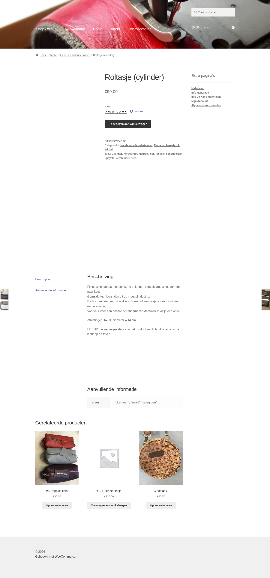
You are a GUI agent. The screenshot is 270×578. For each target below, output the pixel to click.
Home (98, 29)
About (115, 29)
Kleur (108, 106)
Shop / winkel (46, 29)
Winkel (53, 55)
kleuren (143, 153)
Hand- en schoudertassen (75, 55)
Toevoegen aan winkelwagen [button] (109, 505)
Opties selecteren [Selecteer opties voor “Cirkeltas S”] (161, 505)
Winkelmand (75, 29)
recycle (160, 153)
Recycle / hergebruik (167, 145)
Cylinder (117, 153)
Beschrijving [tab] (43, 279)
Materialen (197, 88)
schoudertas (174, 153)
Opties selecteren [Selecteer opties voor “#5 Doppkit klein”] (57, 505)
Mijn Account (199, 101)
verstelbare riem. (126, 158)
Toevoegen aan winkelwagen (128, 124)
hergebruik (130, 153)
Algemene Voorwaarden (206, 105)
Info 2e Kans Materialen (206, 96)
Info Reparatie (200, 92)
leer (151, 153)
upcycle (109, 158)
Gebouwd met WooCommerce (55, 556)
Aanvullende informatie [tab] (50, 290)
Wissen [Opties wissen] (139, 111)
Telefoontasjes (139, 29)
